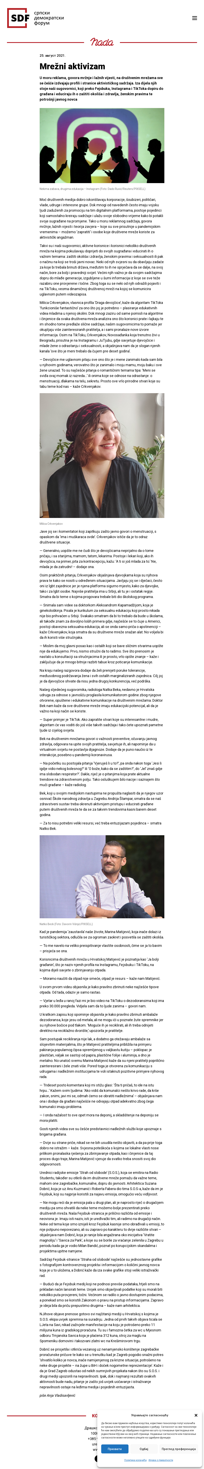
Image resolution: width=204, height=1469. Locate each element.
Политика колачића (135, 1460)
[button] (196, 1415)
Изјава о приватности (161, 1460)
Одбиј (144, 1449)
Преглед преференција (179, 1449)
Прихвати (115, 1449)
